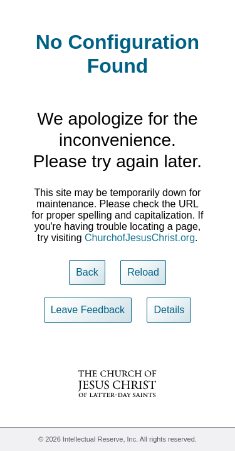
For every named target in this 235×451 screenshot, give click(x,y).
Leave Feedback (88, 309)
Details (169, 309)
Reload (143, 272)
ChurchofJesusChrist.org (140, 237)
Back (87, 272)
